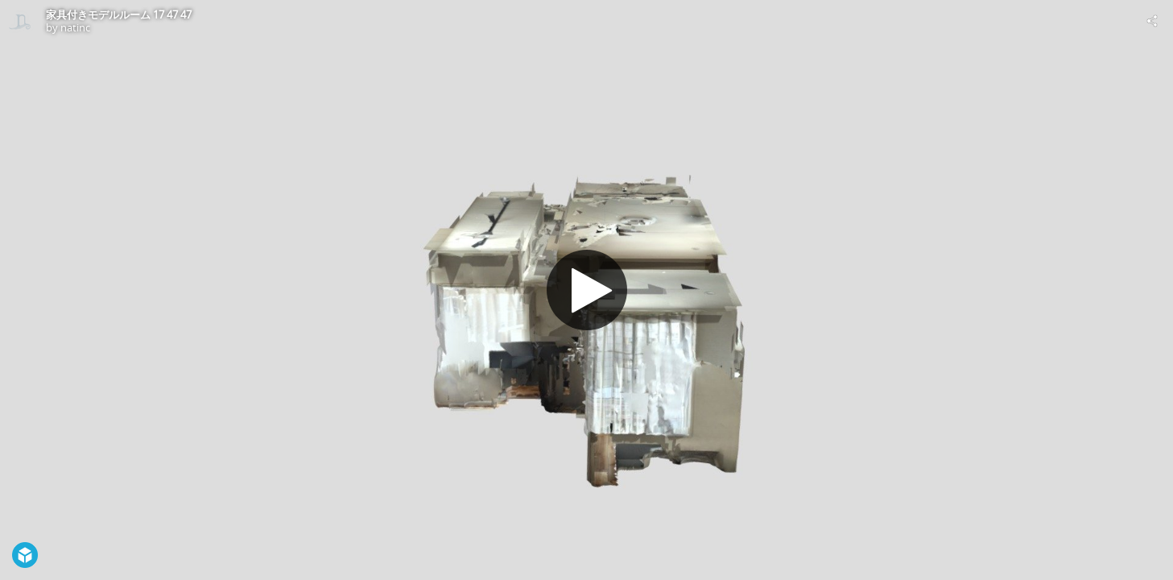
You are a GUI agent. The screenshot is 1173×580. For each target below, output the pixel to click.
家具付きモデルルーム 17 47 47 (119, 14)
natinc (75, 27)
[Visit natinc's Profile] (21, 21)
